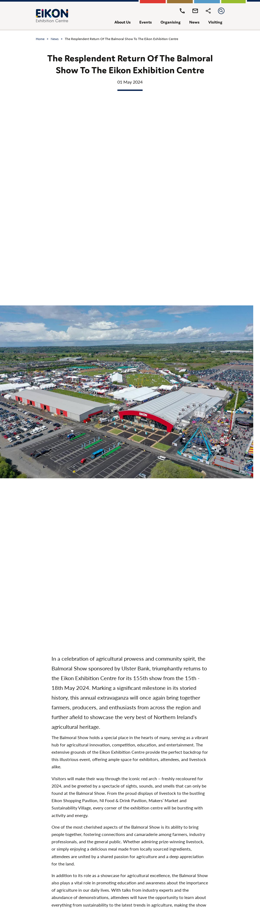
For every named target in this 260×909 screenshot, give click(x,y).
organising (171, 22)
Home (40, 39)
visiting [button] (215, 22)
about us (122, 22)
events (145, 22)
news (194, 22)
